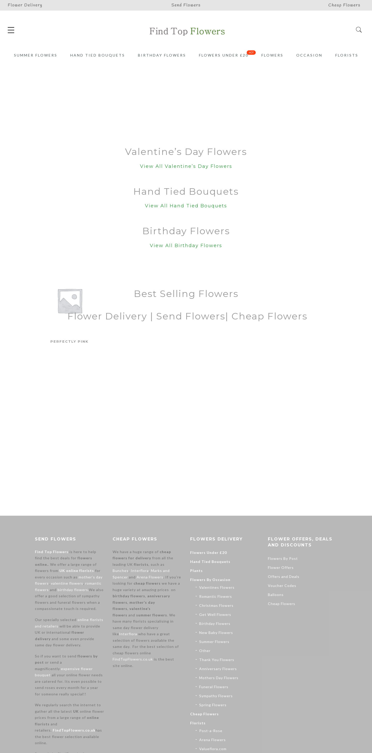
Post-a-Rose (210, 730)
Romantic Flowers (215, 596)
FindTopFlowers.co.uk (74, 730)
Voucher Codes (282, 585)
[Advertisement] (186, 100)
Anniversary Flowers (218, 668)
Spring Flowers (213, 705)
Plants (196, 570)
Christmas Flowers (216, 605)
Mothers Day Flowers (218, 678)
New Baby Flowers (216, 632)
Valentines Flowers (217, 587)
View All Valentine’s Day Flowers (186, 166)
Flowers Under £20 (224, 55)
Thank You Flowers (216, 659)
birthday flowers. (73, 589)
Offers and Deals (283, 576)
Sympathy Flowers (216, 696)
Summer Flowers (35, 55)
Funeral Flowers (213, 687)
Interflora (140, 570)
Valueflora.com (213, 749)
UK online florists (76, 570)
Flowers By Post (283, 558)
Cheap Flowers (204, 714)
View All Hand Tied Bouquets (186, 206)
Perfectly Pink (69, 341)
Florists (346, 55)
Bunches (121, 570)
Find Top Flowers (51, 552)
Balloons (276, 594)
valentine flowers (67, 583)
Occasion (309, 55)
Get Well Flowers (215, 614)
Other (205, 650)
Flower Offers (281, 567)
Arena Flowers (150, 577)
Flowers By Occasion (210, 579)
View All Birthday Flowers (186, 245)
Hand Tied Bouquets (97, 55)
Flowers (272, 55)
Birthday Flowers (162, 55)
